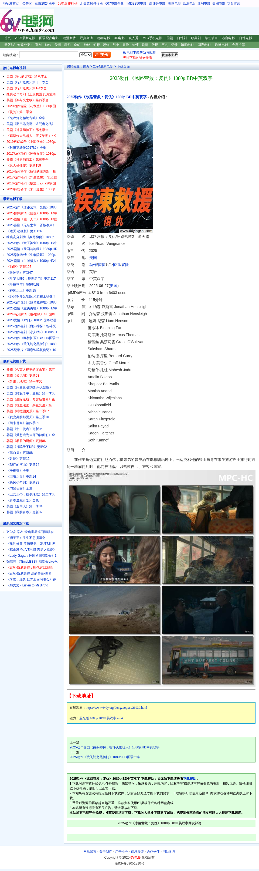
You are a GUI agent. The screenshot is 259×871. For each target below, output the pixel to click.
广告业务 (121, 851)
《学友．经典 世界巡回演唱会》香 (31, 579)
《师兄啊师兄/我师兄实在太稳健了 (31, 296)
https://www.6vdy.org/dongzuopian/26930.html (116, 708)
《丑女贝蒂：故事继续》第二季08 (30, 494)
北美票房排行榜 (91, 3)
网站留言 (89, 851)
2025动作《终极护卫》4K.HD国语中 (32, 338)
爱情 (57, 45)
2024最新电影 (103, 66)
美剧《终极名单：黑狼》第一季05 (30, 393)
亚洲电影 (203, 3)
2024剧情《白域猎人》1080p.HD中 (31, 261)
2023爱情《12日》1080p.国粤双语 (31, 320)
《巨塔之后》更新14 (21, 476)
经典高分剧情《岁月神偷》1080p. (30, 237)
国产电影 (204, 45)
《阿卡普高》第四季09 (22, 423)
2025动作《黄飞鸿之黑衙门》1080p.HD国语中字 (105, 757)
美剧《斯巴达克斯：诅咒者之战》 (30, 124)
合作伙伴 (153, 851)
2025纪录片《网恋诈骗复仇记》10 (31, 350)
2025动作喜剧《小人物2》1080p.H (31, 332)
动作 (48, 45)
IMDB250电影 (136, 3)
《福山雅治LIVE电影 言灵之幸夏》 (31, 550)
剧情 (145, 45)
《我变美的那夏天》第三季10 (27, 417)
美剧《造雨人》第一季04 (24, 506)
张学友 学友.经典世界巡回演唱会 (30, 532)
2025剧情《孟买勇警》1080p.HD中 (31, 308)
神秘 (87, 45)
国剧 (169, 38)
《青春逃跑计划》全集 (22, 500)
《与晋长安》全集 (19, 488)
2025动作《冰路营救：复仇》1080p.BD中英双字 (107, 97)
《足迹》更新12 (17, 459)
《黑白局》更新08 (19, 453)
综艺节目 (211, 38)
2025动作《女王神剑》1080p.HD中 (31, 243)
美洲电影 (218, 3)
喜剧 (38, 45)
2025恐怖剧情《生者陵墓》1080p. (31, 255)
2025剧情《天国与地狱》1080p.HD (31, 249)
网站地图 (169, 851)
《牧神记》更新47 (19, 273)
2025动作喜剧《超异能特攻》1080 (31, 302)
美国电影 (174, 3)
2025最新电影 (25, 38)
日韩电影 (245, 38)
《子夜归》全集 (17, 470)
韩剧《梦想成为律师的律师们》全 (30, 435)
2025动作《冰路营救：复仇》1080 (31, 207)
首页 (7, 38)
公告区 (27, 3)
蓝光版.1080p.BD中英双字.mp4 (101, 718)
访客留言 (233, 3)
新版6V (9, 45)
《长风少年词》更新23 (22, 482)
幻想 (96, 45)
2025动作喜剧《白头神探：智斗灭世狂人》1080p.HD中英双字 (114, 747)
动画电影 (103, 38)
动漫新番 (69, 38)
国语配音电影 (49, 38)
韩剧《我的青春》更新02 (24, 512)
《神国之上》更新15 (21, 290)
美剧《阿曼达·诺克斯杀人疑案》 (29, 387)
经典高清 (86, 38)
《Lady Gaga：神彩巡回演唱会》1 (31, 556)
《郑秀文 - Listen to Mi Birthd (27, 585)
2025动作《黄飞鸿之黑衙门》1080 (31, 344)
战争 (116, 45)
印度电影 (187, 45)
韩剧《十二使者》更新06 (24, 429)
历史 (164, 45)
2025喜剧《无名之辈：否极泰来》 (31, 225)
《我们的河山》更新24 (22, 465)
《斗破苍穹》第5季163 (23, 284)
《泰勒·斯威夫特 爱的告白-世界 (29, 573)
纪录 (174, 45)
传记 (155, 45)
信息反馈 (137, 851)
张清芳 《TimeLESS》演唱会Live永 (32, 561)
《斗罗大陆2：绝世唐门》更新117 (31, 279)
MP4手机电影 (152, 38)
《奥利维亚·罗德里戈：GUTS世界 (30, 544)
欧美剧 (196, 38)
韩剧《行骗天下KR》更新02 (26, 447)
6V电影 (5, 21)
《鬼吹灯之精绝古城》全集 (25, 118)
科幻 (67, 45)
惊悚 (135, 45)
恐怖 (106, 45)
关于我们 (105, 851)
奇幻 (77, 45)
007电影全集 (114, 3)
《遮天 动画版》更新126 (24, 231)
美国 (93, 257)
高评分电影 (157, 3)
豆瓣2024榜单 (45, 3)
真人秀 (133, 38)
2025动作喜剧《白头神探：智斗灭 (31, 326)
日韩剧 (182, 38)
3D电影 (119, 38)
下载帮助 (189, 779)
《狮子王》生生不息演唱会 (25, 538)
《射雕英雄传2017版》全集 (26, 148)
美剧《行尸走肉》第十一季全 (27, 82)
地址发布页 (11, 3)
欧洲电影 (189, 3)
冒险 (125, 45)
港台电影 (228, 38)
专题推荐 (238, 45)
